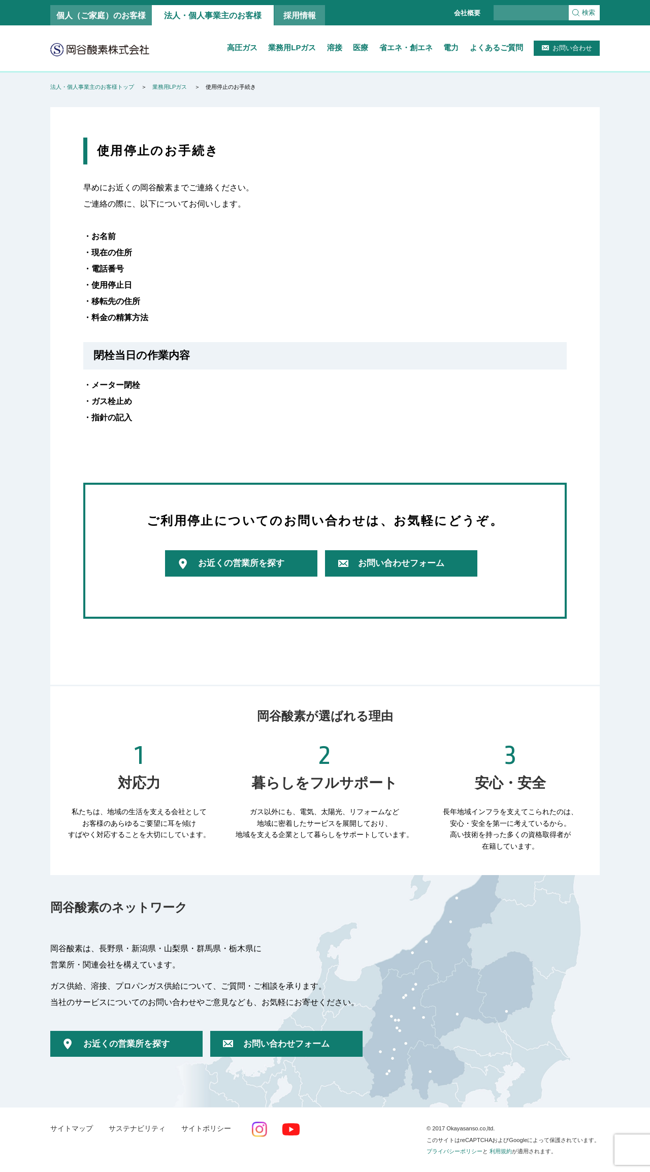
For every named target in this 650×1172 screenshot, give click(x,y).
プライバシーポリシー (454, 1151)
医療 (360, 47)
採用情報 (299, 15)
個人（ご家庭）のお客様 (101, 15)
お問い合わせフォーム (401, 563)
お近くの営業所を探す (241, 563)
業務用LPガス (292, 47)
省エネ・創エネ (406, 47)
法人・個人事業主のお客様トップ (92, 87)
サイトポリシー (206, 1128)
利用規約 (501, 1151)
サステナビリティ (137, 1128)
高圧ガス (242, 47)
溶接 (334, 47)
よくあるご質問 (496, 47)
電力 (451, 47)
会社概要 (467, 13)
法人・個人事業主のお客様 (213, 15)
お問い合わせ (572, 48)
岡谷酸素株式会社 (99, 49)
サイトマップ (71, 1128)
